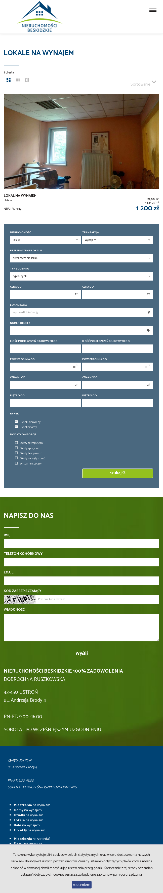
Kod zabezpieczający (22, 591)
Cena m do (90, 377)
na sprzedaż (32, 839)
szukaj (118, 473)
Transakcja (90, 233)
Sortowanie (143, 82)
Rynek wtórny (26, 427)
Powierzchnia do (94, 359)
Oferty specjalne (27, 448)
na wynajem (32, 805)
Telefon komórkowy (23, 554)
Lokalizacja (18, 305)
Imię (7, 535)
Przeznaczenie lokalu (26, 251)
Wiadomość (14, 609)
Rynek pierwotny (27, 422)
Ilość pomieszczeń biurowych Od (34, 341)
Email (8, 572)
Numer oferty (20, 323)
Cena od (16, 287)
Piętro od (17, 396)
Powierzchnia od (22, 359)
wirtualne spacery (28, 463)
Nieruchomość (20, 233)
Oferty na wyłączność (30, 458)
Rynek (14, 414)
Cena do (88, 287)
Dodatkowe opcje (23, 435)
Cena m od (17, 377)
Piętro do (89, 396)
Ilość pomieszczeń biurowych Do (106, 341)
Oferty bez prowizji (28, 453)
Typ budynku (19, 269)
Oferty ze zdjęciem (29, 443)
